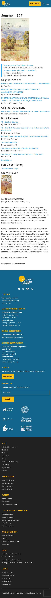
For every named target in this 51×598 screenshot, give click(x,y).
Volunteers (5, 544)
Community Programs (8, 575)
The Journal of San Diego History (18, 65)
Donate (4, 538)
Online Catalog (6, 523)
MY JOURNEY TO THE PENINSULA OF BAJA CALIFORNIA (25, 111)
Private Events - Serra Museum (11, 554)
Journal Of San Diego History (11, 520)
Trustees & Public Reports (10, 462)
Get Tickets (34, 4)
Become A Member (8, 535)
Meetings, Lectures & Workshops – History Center (17, 563)
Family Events (6, 501)
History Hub (5, 456)
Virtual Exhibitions (7, 483)
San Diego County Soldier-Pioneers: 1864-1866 (21, 154)
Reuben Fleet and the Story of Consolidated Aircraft (24, 136)
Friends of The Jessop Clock (10, 541)
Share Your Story (7, 486)
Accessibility (5, 465)
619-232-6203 (6, 303)
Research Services (7, 514)
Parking (4, 471)
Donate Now (7, 376)
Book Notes (6, 160)
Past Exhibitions (7, 489)
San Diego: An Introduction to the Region (19, 148)
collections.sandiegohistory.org (12, 337)
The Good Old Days (9, 168)
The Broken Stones (9, 122)
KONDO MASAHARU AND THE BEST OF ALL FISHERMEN (25, 83)
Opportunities (6, 468)
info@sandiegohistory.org (10, 300)
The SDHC (5, 450)
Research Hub (6, 584)
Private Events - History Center (11, 560)
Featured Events (7, 499)
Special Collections (7, 517)
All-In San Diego (6, 581)
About (3, 459)
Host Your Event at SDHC (9, 504)
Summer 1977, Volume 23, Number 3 (20, 70)
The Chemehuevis (9, 142)
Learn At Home (6, 578)
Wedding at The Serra (8, 557)
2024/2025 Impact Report (9, 447)
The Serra (5, 453)
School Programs (7, 572)
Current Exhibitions (8, 480)
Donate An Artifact (7, 526)
